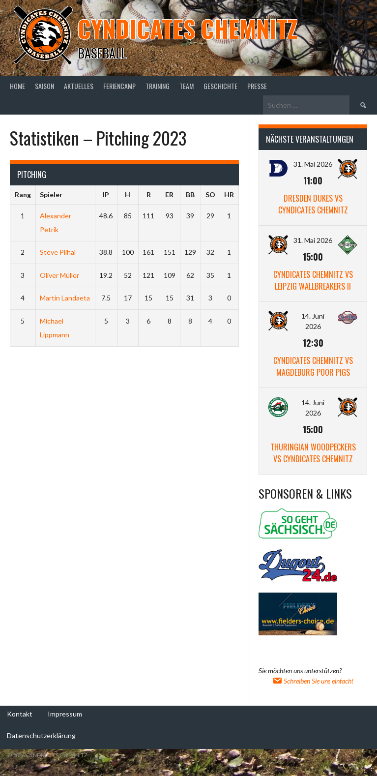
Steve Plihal (58, 252)
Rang (23, 194)
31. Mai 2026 (312, 164)
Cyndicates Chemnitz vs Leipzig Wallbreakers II (313, 280)
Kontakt (19, 714)
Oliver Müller (59, 275)
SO (210, 194)
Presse (257, 86)
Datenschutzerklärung (41, 735)
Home (17, 86)
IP (106, 194)
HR (229, 194)
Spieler (51, 194)
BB (190, 194)
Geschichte (220, 86)
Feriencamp (119, 86)
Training (157, 86)
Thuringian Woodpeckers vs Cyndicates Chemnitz (313, 453)
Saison (44, 86)
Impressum (65, 714)
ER (169, 194)
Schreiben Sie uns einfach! (312, 681)
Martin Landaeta (65, 298)
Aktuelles (78, 86)
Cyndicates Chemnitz (187, 28)
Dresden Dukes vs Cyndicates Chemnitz (313, 204)
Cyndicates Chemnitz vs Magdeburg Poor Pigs (313, 366)
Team (186, 86)
